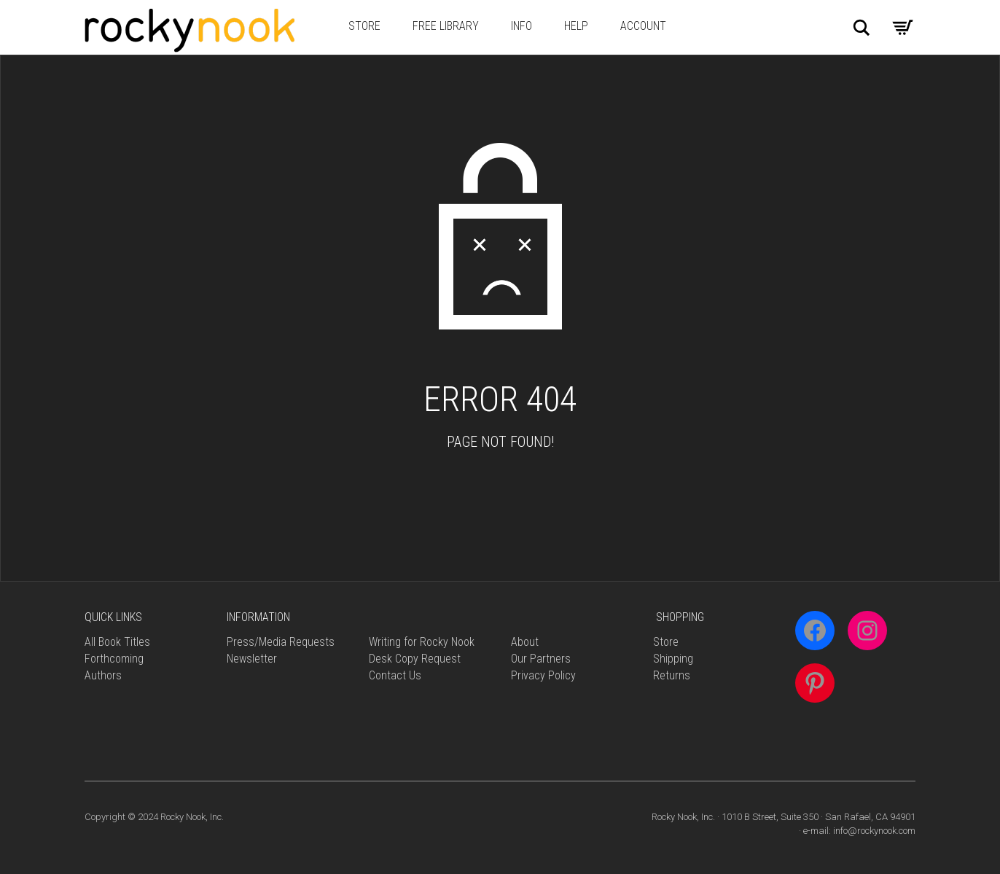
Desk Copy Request (415, 659)
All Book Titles (117, 642)
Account (643, 26)
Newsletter (252, 659)
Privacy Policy (543, 675)
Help (576, 26)
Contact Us (395, 675)
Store (364, 26)
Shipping (673, 659)
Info (521, 26)
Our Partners (541, 659)
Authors (103, 675)
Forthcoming (114, 659)
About (525, 642)
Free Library (446, 26)
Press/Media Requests (281, 642)
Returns (671, 675)
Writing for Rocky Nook (421, 642)
